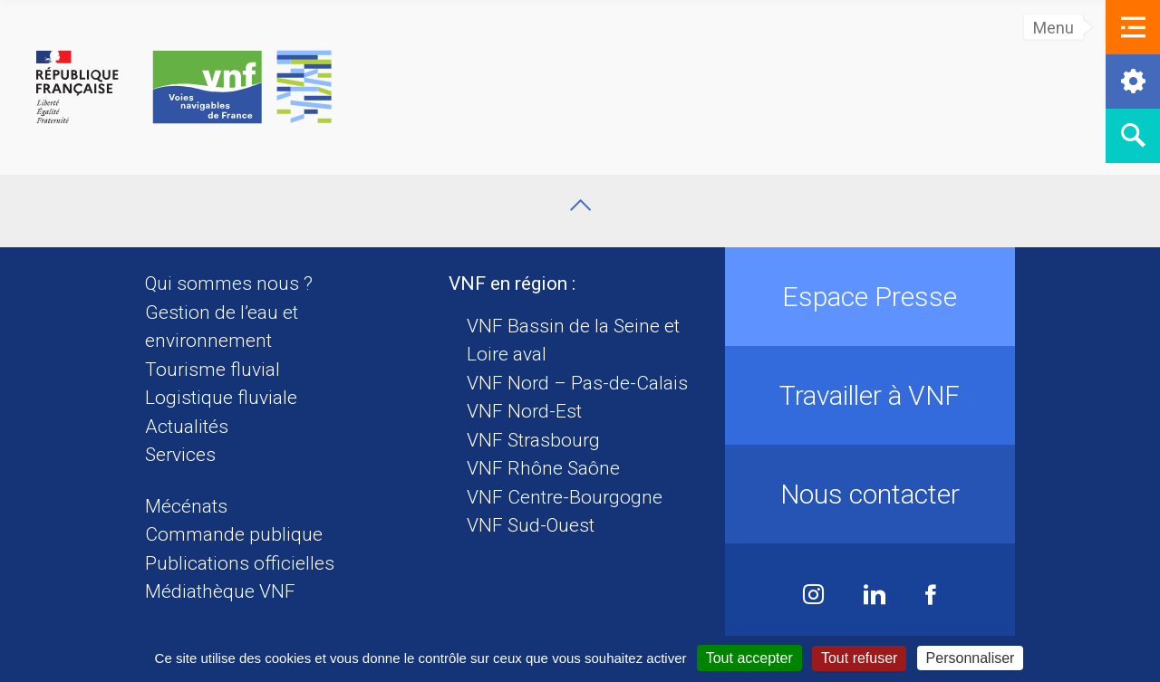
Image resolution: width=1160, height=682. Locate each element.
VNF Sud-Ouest (530, 525)
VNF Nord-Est (524, 411)
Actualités (186, 426)
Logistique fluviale (221, 397)
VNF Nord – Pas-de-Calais (577, 383)
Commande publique (234, 534)
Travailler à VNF (869, 395)
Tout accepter (749, 658)
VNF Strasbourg (533, 440)
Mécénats (186, 506)
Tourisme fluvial (212, 369)
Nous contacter (870, 494)
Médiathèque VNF (220, 591)
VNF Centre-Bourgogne (564, 497)
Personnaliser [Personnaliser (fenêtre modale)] (970, 658)
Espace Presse (869, 296)
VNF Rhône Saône (543, 468)
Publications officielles (239, 563)
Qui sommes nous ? (229, 283)
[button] (1133, 27)
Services (180, 455)
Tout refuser (859, 658)
